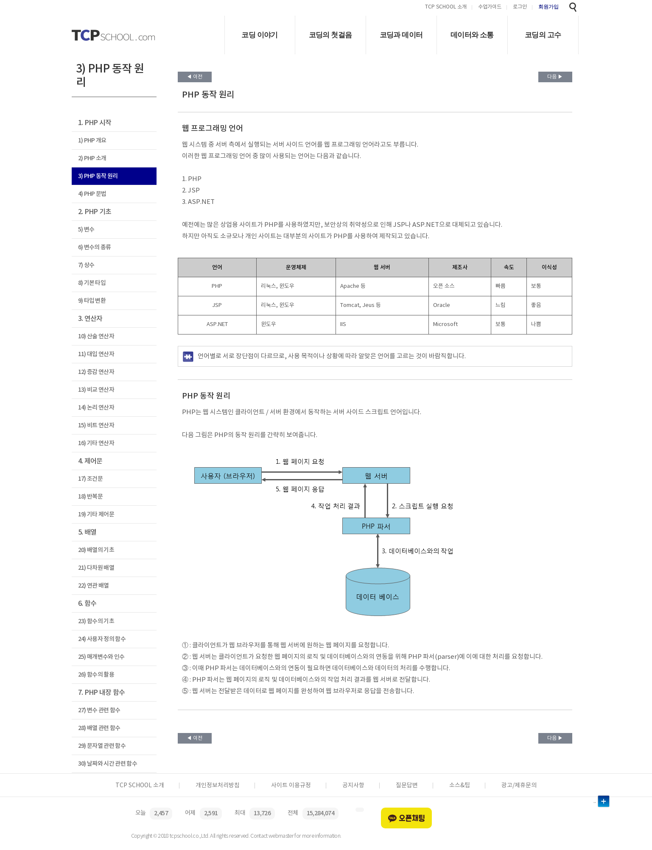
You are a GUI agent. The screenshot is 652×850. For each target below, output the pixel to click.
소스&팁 (459, 786)
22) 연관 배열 (93, 585)
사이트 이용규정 (291, 786)
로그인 (520, 7)
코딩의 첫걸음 (330, 35)
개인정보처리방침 (218, 786)
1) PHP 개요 (92, 140)
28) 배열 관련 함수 (99, 728)
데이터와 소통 (472, 35)
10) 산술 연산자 (96, 336)
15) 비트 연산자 (96, 425)
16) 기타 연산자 (96, 443)
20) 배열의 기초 (96, 550)
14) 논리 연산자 (96, 407)
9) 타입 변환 (92, 300)
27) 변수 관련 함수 (99, 710)
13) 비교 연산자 (96, 389)
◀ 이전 (194, 77)
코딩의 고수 (543, 35)
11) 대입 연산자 (96, 354)
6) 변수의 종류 (94, 247)
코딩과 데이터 (401, 35)
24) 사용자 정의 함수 (102, 639)
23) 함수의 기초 (96, 621)
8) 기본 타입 (92, 283)
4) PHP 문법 (92, 194)
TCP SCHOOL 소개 (446, 7)
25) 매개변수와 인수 (101, 656)
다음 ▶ (555, 77)
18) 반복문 (90, 496)
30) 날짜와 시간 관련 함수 (107, 763)
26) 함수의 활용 (96, 674)
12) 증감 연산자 (96, 372)
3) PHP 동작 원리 (98, 176)
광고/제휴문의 (519, 786)
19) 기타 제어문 (96, 514)
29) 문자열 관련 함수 (102, 746)
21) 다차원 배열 (96, 567)
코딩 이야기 (259, 35)
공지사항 (353, 786)
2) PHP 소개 (92, 158)
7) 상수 (86, 265)
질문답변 (407, 786)
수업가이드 (489, 7)
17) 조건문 (90, 478)
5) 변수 (86, 229)
